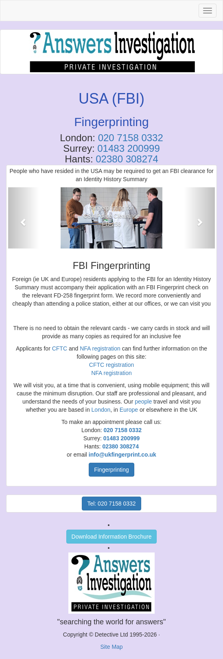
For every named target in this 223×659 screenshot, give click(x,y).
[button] (23, 218)
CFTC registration (111, 365)
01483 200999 (128, 148)
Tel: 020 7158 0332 (111, 503)
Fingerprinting (111, 469)
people (143, 401)
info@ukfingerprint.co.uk (122, 454)
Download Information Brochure (112, 536)
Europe (129, 409)
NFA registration (100, 348)
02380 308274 (127, 158)
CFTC (59, 348)
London (101, 409)
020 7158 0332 (130, 137)
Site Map (111, 646)
